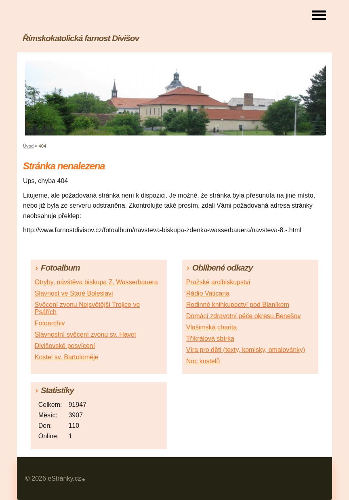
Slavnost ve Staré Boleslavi (74, 293)
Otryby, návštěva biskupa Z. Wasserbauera (96, 282)
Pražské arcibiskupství (218, 282)
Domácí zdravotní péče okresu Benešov (243, 315)
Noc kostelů (203, 361)
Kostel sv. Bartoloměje (67, 357)
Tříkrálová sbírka (210, 338)
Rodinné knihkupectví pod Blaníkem (237, 304)
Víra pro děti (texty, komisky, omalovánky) (245, 349)
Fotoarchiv (50, 323)
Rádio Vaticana (207, 293)
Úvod (28, 146)
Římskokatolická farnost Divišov (81, 38)
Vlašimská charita (211, 327)
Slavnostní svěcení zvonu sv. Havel (85, 334)
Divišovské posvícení (65, 345)
